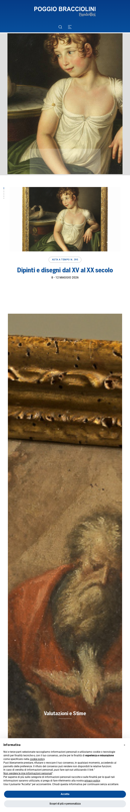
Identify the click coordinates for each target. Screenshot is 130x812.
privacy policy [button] (92, 780)
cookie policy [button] (37, 759)
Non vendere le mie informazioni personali (27, 773)
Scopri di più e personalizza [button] (65, 803)
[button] (4, 188)
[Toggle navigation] (70, 27)
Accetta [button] (65, 794)
